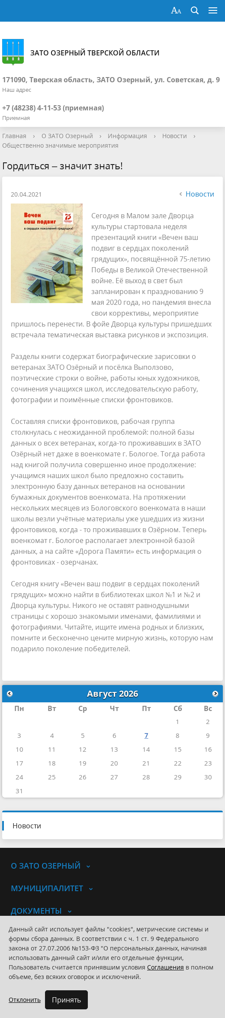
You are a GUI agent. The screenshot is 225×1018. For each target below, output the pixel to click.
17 (19, 763)
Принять (66, 1000)
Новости (174, 136)
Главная (14, 136)
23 (208, 763)
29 (178, 776)
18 (52, 763)
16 (208, 749)
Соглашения (165, 967)
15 (178, 749)
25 (52, 776)
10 (19, 749)
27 (114, 776)
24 (19, 776)
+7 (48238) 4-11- (27, 108)
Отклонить (25, 999)
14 (146, 749)
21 (146, 763)
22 (178, 763)
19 (83, 763)
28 (146, 776)
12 (83, 749)
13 (114, 749)
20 (114, 763)
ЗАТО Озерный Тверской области (81, 52)
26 (83, 776)
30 (208, 776)
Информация (127, 136)
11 (52, 749)
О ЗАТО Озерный (67, 136)
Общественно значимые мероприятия (60, 145)
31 (19, 790)
